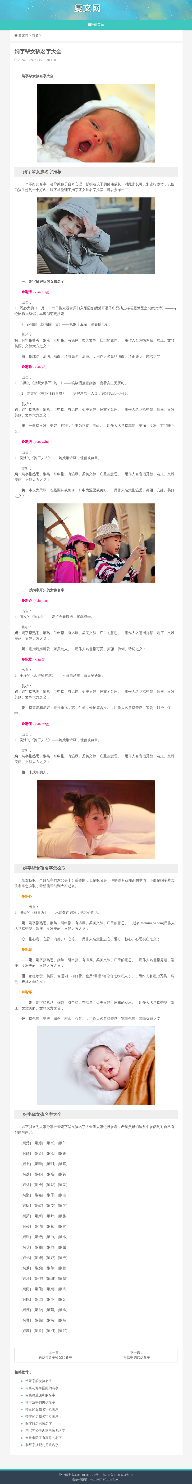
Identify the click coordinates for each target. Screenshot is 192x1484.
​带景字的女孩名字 (136, 1357)
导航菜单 (96, 25)
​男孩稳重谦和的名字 (40, 1395)
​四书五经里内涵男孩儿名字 (45, 1431)
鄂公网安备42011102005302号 (79, 1475)
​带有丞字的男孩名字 (40, 1402)
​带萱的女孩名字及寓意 (42, 1409)
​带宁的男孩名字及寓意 (42, 1416)
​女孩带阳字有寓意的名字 (43, 1438)
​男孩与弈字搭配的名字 (55, 1357)
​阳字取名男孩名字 (38, 1423)
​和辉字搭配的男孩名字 (42, 1445)
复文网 (23, 35)
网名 (35, 35)
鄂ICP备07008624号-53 (118, 1475)
